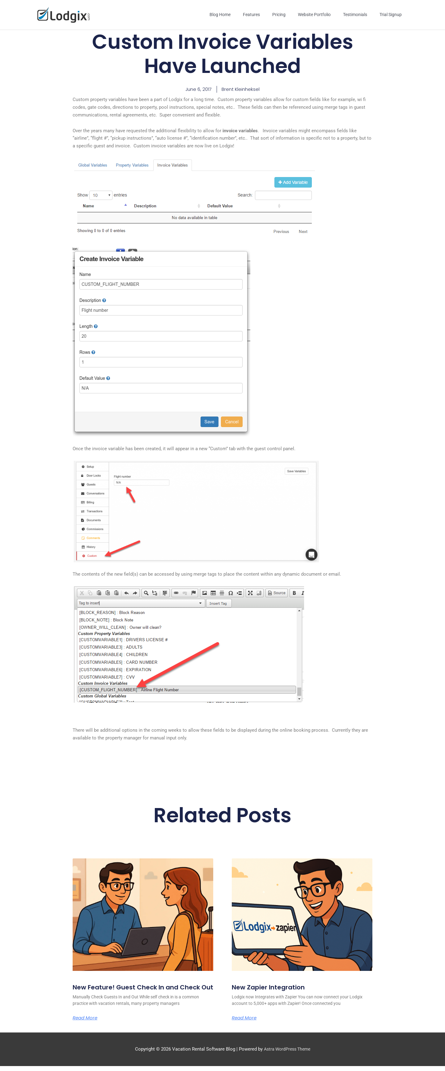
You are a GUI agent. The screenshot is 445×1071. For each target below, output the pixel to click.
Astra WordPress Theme (287, 1054)
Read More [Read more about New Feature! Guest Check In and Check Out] (86, 1022)
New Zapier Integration (273, 983)
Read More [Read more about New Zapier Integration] (245, 1014)
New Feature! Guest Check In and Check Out (132, 987)
